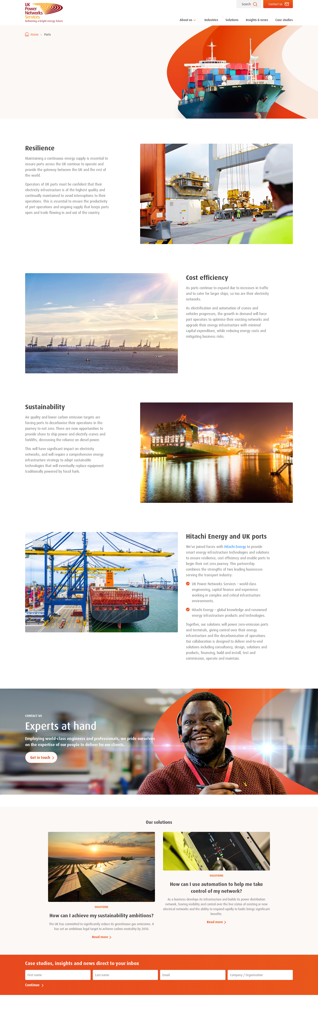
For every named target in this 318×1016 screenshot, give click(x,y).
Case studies (284, 20)
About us (186, 20)
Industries (211, 20)
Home (35, 34)
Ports (47, 34)
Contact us (276, 4)
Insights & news (257, 20)
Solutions (232, 20)
